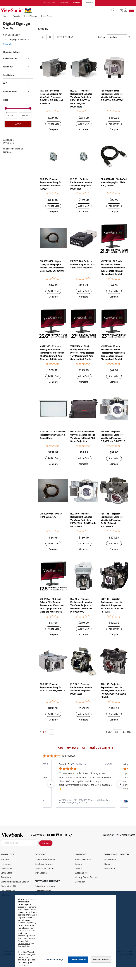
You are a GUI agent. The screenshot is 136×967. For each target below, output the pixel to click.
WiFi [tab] (5, 83)
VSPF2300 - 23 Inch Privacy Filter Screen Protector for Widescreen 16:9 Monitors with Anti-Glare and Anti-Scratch (113, 353)
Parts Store (6, 877)
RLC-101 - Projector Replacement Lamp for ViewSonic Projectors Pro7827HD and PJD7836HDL (111, 520)
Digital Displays (30, 16)
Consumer (89, 3)
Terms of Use (24, 946)
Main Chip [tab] (8, 67)
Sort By (101, 37)
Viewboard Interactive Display (15, 882)
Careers (78, 868)
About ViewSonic (82, 860)
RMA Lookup (41, 873)
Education (64, 3)
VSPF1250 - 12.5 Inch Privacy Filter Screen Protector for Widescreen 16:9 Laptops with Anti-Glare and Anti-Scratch (52, 605)
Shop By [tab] (43, 28)
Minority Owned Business (86, 877)
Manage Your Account (45, 860)
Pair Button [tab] (8, 75)
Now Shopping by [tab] (11, 35)
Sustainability (80, 873)
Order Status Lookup (44, 868)
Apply (18, 124)
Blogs (107, 864)
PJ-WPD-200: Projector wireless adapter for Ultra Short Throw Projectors (82, 264)
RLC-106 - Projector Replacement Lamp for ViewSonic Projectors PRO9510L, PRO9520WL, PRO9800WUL (82, 605)
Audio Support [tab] (10, 58)
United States (125, 835)
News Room (110, 860)
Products (16, 16)
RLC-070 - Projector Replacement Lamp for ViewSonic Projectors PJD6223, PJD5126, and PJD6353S (51, 97)
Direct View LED (8, 886)
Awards (78, 864)
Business (76, 3)
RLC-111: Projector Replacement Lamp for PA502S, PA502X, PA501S (52, 687)
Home (5, 16)
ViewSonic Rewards (44, 864)
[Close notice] (111, 960)
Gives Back (79, 882)
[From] (11, 116)
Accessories (6, 868)
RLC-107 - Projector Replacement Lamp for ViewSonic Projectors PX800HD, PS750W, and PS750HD (112, 605)
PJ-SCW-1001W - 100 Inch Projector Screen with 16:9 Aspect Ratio (52, 435)
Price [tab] (5, 100)
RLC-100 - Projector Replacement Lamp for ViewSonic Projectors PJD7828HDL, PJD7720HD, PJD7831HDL (83, 520)
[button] (53, 129)
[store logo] (57, 10)
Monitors (5, 860)
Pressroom (109, 868)
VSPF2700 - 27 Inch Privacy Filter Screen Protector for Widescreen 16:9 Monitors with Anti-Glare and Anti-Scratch (82, 353)
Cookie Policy (24, 943)
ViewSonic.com (49, 3)
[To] (25, 116)
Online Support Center (45, 886)
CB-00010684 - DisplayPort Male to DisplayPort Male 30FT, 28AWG (114, 182)
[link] (85, 801)
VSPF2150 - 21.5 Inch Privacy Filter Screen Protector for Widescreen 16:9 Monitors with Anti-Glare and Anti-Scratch (113, 267)
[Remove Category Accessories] (5, 40)
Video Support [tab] (10, 92)
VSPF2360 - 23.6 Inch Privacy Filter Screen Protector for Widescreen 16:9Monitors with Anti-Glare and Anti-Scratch (52, 353)
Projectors (5, 864)
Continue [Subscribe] (46, 843)
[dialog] (68, 929)
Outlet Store (6, 873)
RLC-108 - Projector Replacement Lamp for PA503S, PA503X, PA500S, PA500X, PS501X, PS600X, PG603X (113, 690)
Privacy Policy (24, 941)
